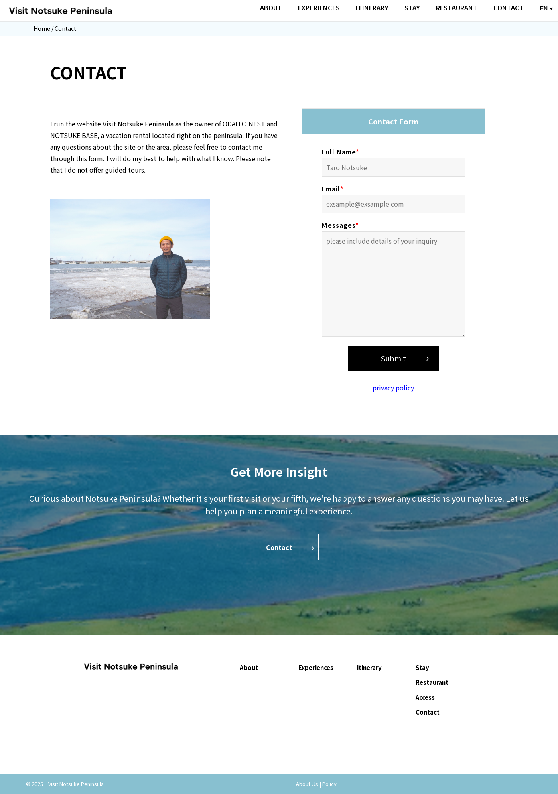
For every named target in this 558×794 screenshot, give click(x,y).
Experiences (315, 667)
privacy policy (393, 387)
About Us (307, 784)
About (249, 667)
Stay (422, 667)
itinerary (369, 667)
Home (42, 28)
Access (425, 697)
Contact (279, 547)
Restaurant (432, 682)
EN (544, 8)
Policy (329, 784)
